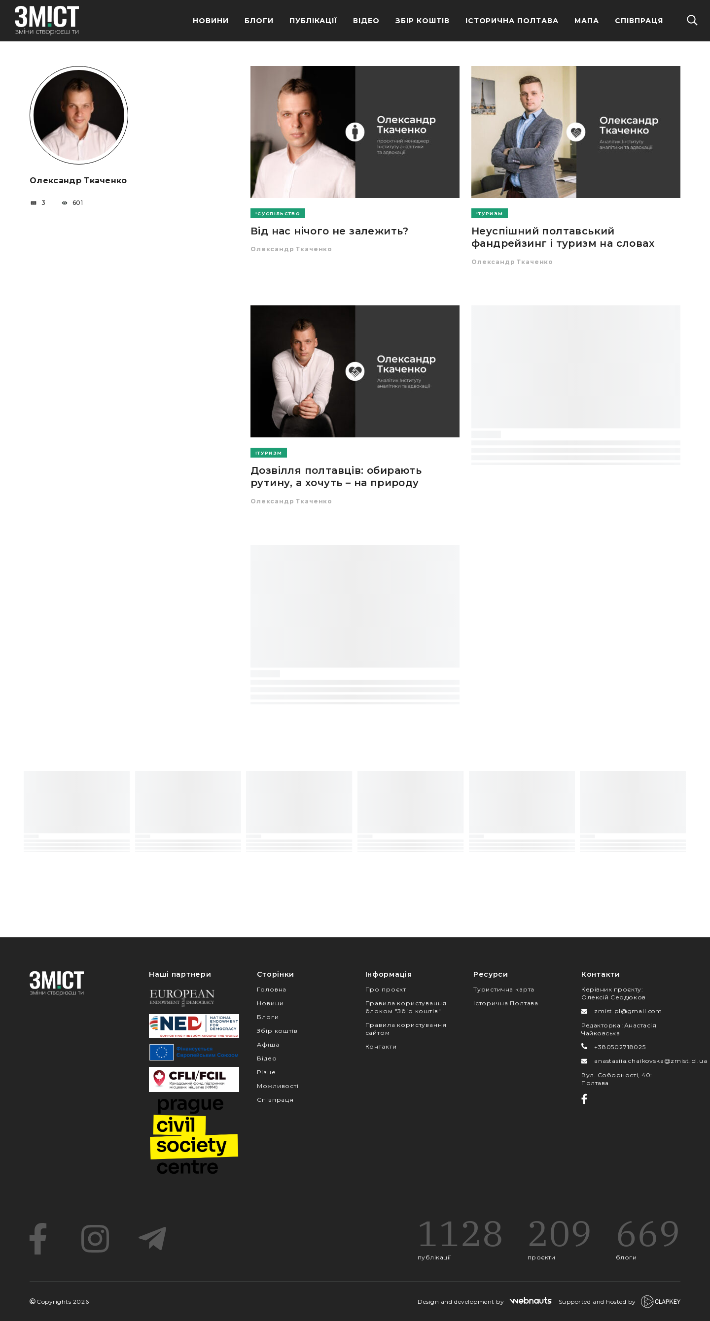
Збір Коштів (422, 20)
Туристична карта (503, 989)
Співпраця (639, 20)
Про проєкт (385, 989)
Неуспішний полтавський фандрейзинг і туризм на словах (562, 237)
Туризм (490, 213)
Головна (271, 989)
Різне (266, 1072)
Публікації (313, 20)
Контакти (381, 1046)
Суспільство (278, 213)
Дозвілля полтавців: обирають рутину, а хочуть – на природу (336, 476)
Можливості (277, 1086)
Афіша (268, 1044)
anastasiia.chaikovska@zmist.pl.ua (651, 1060)
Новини (211, 20)
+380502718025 (620, 1047)
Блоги (259, 20)
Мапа (586, 20)
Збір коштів (277, 1030)
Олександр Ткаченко (291, 249)
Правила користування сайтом (406, 1028)
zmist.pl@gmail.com (628, 1011)
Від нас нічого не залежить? (329, 231)
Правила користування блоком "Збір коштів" (406, 1007)
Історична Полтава (512, 20)
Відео (366, 20)
